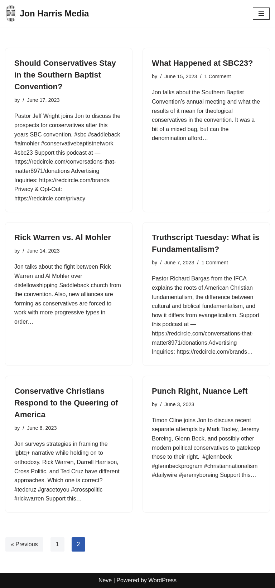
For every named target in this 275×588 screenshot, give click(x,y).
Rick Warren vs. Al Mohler (62, 237)
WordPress (162, 580)
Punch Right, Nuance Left (200, 391)
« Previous (24, 544)
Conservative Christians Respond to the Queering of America (66, 403)
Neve (105, 580)
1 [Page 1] (57, 544)
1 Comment (217, 76)
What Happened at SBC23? (202, 63)
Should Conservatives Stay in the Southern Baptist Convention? (65, 75)
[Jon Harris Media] (47, 13)
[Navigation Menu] (261, 14)
